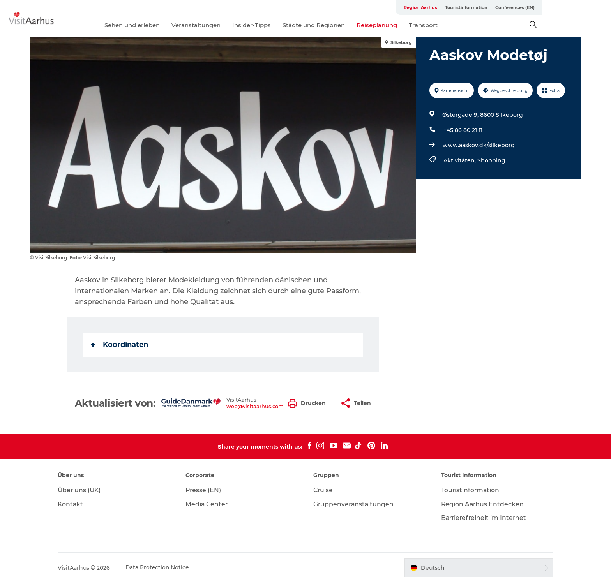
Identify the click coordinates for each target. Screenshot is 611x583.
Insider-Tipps (286, 25)
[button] (309, 403)
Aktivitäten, (460, 160)
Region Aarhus (466, 7)
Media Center (210, 504)
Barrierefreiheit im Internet (481, 517)
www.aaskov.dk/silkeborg (478, 145)
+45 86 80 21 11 (462, 130)
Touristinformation (512, 7)
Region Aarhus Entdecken (480, 504)
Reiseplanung (411, 25)
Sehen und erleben (166, 25)
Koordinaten (119, 344)
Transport (457, 25)
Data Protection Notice (164, 567)
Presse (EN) (207, 490)
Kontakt (77, 504)
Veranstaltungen (230, 25)
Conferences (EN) (560, 7)
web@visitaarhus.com (255, 406)
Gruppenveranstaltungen (354, 504)
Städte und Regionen (348, 25)
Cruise (323, 490)
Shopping (491, 160)
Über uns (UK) (86, 490)
